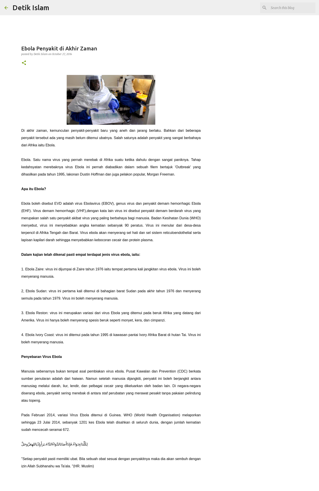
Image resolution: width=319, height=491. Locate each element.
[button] (24, 63)
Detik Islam (30, 7)
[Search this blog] (292, 7)
